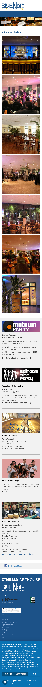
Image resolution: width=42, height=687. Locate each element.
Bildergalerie (6, 627)
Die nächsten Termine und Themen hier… (18, 554)
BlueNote (5, 620)
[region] (21, 22)
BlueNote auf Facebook (14, 566)
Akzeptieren (21, 674)
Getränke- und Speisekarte (10, 622)
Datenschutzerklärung (9, 635)
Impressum (5, 632)
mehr (34, 674)
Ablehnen (8, 674)
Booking (4, 630)
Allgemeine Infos (7, 625)
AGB (3, 637)
